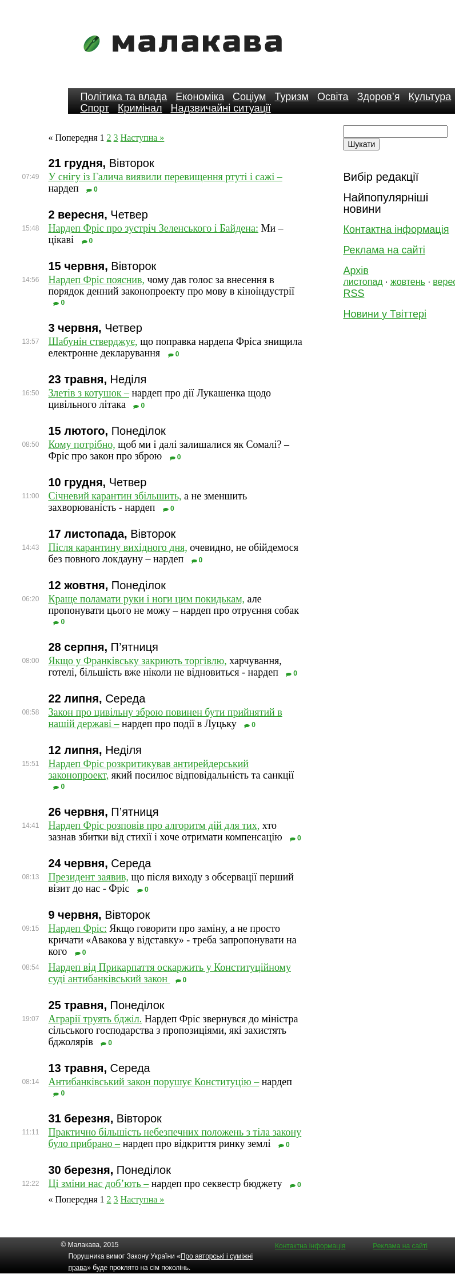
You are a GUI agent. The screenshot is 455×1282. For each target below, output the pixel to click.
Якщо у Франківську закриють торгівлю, (137, 660)
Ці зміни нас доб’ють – (98, 1183)
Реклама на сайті (384, 250)
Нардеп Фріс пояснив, (96, 279)
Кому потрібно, (81, 444)
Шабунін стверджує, (92, 341)
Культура (429, 96)
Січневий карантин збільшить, (114, 496)
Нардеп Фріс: (77, 928)
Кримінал (140, 108)
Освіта (333, 96)
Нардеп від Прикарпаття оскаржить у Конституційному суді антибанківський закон (169, 973)
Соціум (249, 96)
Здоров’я (378, 96)
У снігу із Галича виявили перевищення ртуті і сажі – (165, 176)
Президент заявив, (88, 877)
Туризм (292, 96)
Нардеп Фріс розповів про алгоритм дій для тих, (154, 825)
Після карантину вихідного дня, (117, 547)
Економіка (199, 96)
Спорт (94, 108)
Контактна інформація (396, 229)
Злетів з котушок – (88, 393)
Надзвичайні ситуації (220, 108)
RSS (353, 293)
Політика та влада (123, 96)
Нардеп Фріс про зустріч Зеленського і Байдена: (153, 228)
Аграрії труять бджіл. (95, 1019)
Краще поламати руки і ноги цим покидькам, (146, 599)
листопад (362, 282)
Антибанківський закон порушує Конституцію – (153, 1081)
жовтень (407, 282)
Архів (355, 270)
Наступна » (143, 137)
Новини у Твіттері (384, 314)
